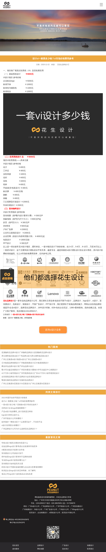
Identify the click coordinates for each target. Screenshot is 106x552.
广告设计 (65, 545)
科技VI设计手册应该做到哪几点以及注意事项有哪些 (22, 467)
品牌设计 (40, 545)
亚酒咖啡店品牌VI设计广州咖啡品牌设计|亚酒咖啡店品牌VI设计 (27, 352)
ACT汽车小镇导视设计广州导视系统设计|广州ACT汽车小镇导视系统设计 (30, 373)
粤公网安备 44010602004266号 (16, 519)
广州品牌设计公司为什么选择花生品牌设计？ (19, 429)
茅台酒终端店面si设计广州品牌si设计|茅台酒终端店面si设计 (25, 356)
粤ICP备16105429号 (17, 523)
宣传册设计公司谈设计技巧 (12, 453)
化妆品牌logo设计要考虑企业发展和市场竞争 (19, 446)
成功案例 (15, 549)
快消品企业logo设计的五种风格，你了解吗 (18, 470)
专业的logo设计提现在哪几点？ (14, 460)
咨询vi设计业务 (53, 329)
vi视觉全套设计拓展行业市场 (13, 450)
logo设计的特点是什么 (10, 415)
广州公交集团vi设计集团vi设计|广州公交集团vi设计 (22, 359)
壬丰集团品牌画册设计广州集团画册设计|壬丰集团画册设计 (25, 363)
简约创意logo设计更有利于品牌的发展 (17, 457)
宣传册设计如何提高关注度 (12, 464)
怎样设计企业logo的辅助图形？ (14, 408)
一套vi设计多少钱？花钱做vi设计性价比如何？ (20, 405)
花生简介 (65, 549)
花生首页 (15, 545)
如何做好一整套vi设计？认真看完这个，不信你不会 (22, 422)
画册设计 (90, 545)
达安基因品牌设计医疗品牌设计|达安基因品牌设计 (21, 377)
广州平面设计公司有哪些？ (12, 418)
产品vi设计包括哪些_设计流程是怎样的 (17, 411)
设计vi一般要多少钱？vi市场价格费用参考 (18, 401)
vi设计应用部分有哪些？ (11, 425)
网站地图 (40, 549)
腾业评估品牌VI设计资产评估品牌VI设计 (18, 366)
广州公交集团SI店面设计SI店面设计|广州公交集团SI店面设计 (26, 384)
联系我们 (90, 549)
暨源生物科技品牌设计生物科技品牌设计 (18, 380)
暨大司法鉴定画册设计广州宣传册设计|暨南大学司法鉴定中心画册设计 (30, 370)
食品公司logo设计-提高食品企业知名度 (17, 474)
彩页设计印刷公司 (68, 513)
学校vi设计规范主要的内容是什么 (15, 443)
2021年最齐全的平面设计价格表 (14, 398)
